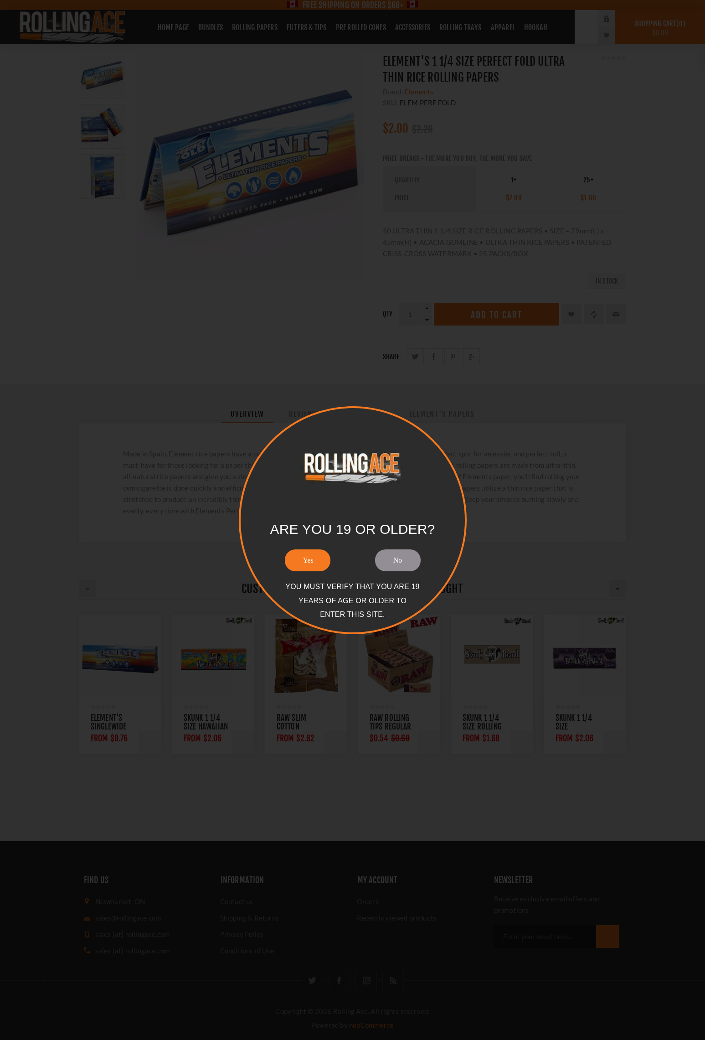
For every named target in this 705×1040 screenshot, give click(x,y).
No (397, 560)
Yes (308, 560)
